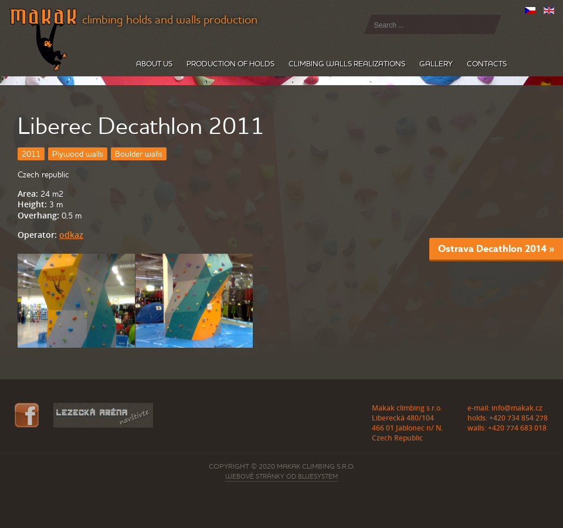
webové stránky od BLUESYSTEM (281, 476)
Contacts (487, 64)
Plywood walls (77, 154)
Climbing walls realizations (347, 64)
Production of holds (230, 64)
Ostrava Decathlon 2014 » (496, 249)
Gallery (436, 64)
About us (154, 64)
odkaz (71, 234)
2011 (31, 154)
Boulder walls (138, 154)
